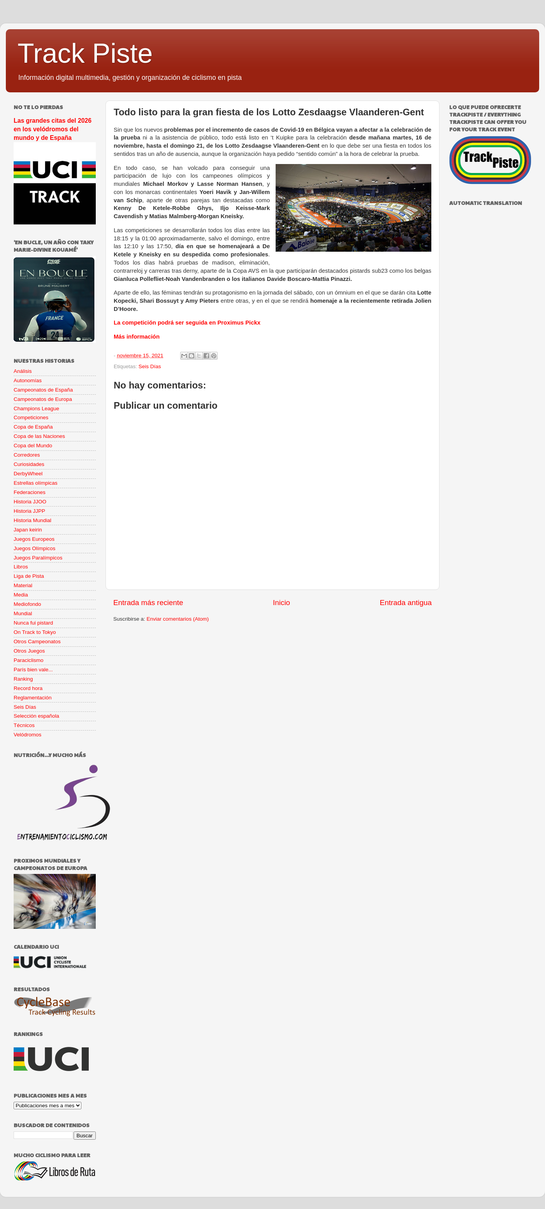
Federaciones (30, 492)
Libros (21, 567)
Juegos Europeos (34, 539)
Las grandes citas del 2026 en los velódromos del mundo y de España (52, 129)
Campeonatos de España (43, 390)
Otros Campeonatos (37, 641)
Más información (137, 337)
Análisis (23, 371)
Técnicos (24, 725)
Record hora (28, 688)
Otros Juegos (29, 651)
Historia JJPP (29, 511)
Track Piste (85, 53)
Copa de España (33, 427)
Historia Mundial (32, 520)
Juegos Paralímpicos (38, 558)
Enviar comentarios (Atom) (178, 619)
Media (21, 595)
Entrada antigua (406, 602)
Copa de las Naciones (39, 436)
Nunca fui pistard (33, 623)
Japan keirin (28, 530)
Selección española (36, 716)
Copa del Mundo (33, 445)
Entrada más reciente (148, 602)
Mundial (23, 613)
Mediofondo (27, 604)
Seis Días (150, 366)
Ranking (23, 679)
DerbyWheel (28, 474)
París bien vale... (33, 669)
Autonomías (28, 380)
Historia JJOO (30, 502)
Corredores (27, 455)
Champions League (36, 408)
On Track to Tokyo (35, 632)
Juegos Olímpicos (34, 548)
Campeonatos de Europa (43, 399)
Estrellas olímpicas (36, 483)
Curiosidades (29, 464)
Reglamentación (33, 698)
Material (23, 585)
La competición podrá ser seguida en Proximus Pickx (187, 322)
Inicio (281, 602)
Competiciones (31, 417)
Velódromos (27, 735)
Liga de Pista (29, 576)
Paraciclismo (29, 660)
